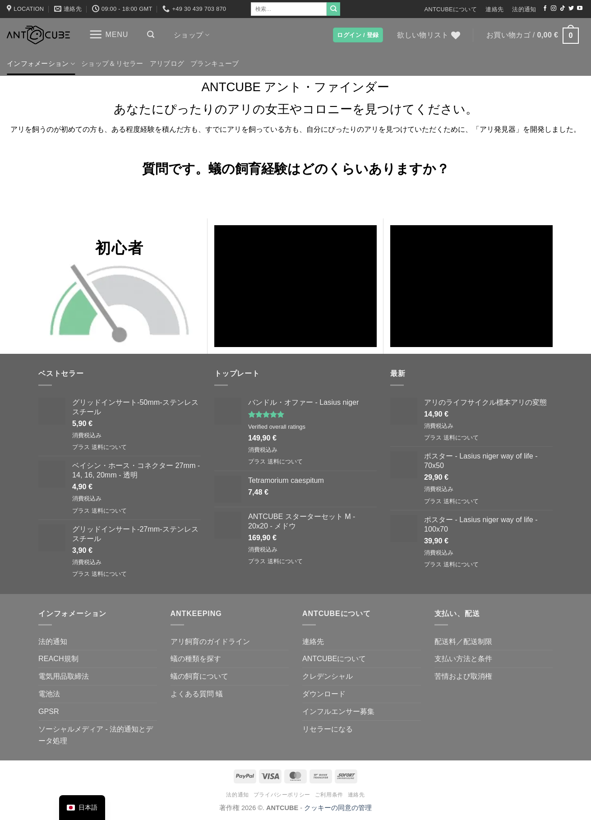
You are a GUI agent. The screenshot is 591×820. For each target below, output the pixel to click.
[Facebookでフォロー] (545, 8)
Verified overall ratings (276, 426)
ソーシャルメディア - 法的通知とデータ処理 (95, 735)
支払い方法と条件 (463, 658)
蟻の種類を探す (196, 658)
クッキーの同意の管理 (338, 807)
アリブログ (167, 63)
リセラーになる (327, 729)
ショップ (191, 35)
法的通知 (524, 9)
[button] (108, 34)
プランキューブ (214, 63)
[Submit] (333, 9)
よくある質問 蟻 (197, 694)
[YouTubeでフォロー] (579, 8)
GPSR (48, 711)
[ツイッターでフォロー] (571, 8)
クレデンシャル (327, 676)
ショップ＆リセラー (112, 63)
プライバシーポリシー (282, 795)
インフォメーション (41, 64)
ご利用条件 (329, 795)
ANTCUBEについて (450, 9)
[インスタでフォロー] (553, 8)
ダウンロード (324, 694)
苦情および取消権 (463, 676)
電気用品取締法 (63, 676)
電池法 (49, 694)
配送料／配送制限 (463, 641)
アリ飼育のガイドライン (210, 641)
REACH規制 (58, 658)
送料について (109, 447)
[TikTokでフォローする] (562, 8)
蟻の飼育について (199, 676)
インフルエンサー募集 (338, 711)
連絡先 (494, 9)
